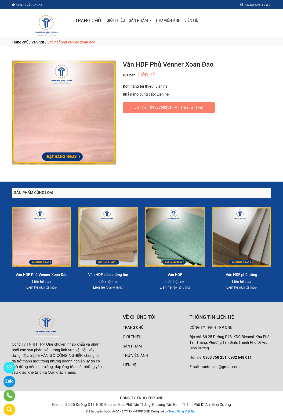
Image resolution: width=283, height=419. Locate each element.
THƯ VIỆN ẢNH (168, 20)
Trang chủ (20, 42)
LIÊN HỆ (191, 20)
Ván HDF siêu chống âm (108, 274)
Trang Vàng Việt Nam (182, 411)
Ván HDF (174, 274)
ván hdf (38, 42)
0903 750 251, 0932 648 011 (227, 357)
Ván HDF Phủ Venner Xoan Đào (42, 274)
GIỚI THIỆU (116, 20)
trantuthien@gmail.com (219, 367)
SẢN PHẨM (139, 20)
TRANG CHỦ (88, 20)
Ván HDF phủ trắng (241, 274)
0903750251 (160, 107)
